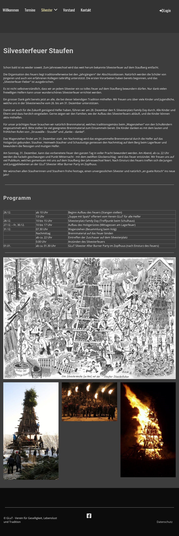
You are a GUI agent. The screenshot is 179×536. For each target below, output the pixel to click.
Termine (30, 10)
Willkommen (11, 10)
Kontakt (86, 10)
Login (165, 10)
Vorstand (69, 10)
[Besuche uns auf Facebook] (89, 515)
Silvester (49, 10)
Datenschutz (164, 522)
